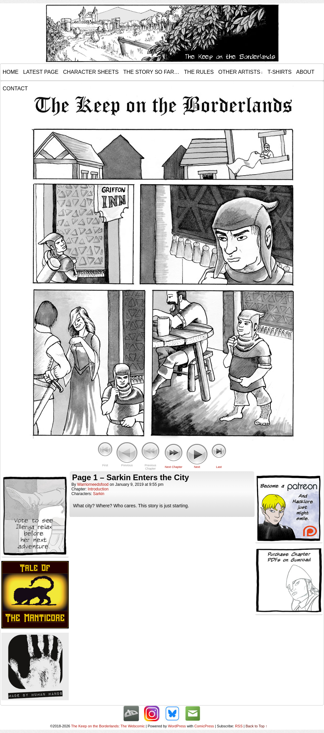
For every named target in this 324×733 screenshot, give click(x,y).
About (305, 72)
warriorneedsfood (92, 484)
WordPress (177, 726)
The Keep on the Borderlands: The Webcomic (108, 726)
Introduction (98, 489)
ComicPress (204, 726)
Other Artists (240, 72)
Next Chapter (173, 467)
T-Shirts (279, 72)
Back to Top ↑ (256, 726)
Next (197, 467)
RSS (239, 726)
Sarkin (98, 493)
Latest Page (41, 72)
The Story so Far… (151, 72)
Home (11, 72)
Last (219, 467)
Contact (15, 88)
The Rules (199, 72)
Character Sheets (91, 72)
